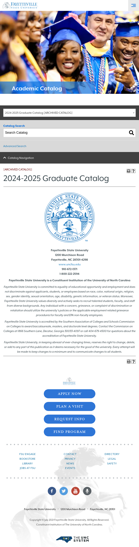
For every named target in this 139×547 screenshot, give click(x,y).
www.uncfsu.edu (70, 264)
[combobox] (69, 113)
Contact (70, 454)
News (70, 463)
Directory (112, 454)
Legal (112, 458)
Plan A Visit (69, 406)
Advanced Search (14, 146)
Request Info (69, 419)
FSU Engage (27, 454)
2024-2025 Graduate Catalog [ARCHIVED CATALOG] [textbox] (39, 112)
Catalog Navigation (21, 158)
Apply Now (69, 393)
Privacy (70, 458)
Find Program (69, 431)
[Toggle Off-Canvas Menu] (133, 5)
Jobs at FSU (27, 468)
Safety (112, 463)
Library (27, 463)
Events (70, 468)
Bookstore (28, 458)
